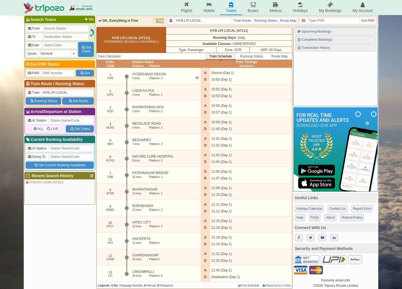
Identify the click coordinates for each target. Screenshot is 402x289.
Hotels (209, 7)
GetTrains (86, 49)
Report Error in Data (276, 285)
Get (85, 73)
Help (299, 218)
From (33, 28)
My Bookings (330, 7)
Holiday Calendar (309, 209)
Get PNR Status (42, 64)
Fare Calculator (109, 56)
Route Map (288, 21)
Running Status (69, 83)
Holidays (300, 7)
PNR (33, 73)
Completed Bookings (314, 40)
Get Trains (80, 129)
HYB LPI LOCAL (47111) (44, 182)
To (31, 37)
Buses (253, 7)
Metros (276, 7)
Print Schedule (248, 285)
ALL (41, 129)
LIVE (54, 129)
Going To (36, 157)
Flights (186, 7)
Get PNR (368, 21)
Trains (231, 7)
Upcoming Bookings (314, 31)
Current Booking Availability (54, 139)
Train (33, 93)
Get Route (78, 101)
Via (89, 19)
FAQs (314, 218)
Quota (32, 54)
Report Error (362, 209)
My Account (363, 7)
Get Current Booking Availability (59, 165)
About (330, 218)
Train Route (41, 83)
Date (33, 45)
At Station (37, 120)
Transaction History (313, 48)
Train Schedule (220, 56)
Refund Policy (352, 218)
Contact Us (337, 209)
